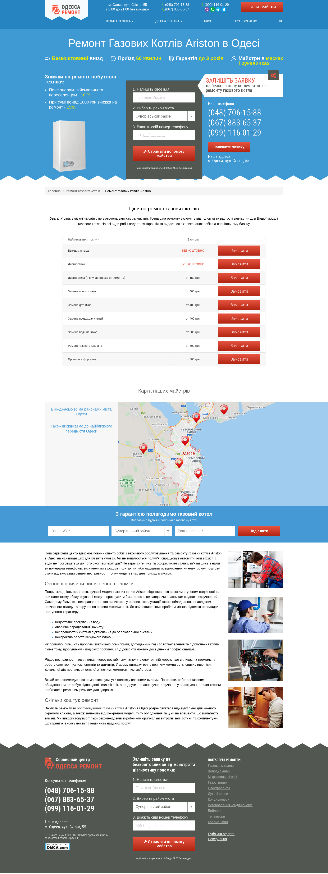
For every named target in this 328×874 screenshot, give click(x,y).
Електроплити (219, 789)
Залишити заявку (228, 148)
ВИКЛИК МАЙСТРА (262, 7)
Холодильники (219, 772)
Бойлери (214, 811)
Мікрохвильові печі (222, 777)
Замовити (239, 251)
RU (281, 21)
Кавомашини (218, 823)
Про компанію (245, 21)
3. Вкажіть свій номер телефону (160, 128)
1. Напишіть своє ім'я (151, 90)
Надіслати (259, 532)
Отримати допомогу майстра (164, 154)
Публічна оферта (221, 835)
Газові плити (217, 783)
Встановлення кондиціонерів (230, 806)
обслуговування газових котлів (100, 709)
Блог (208, 21)
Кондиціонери (218, 800)
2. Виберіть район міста (153, 109)
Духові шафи (218, 794)
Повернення (217, 840)
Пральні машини (221, 766)
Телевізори (216, 817)
